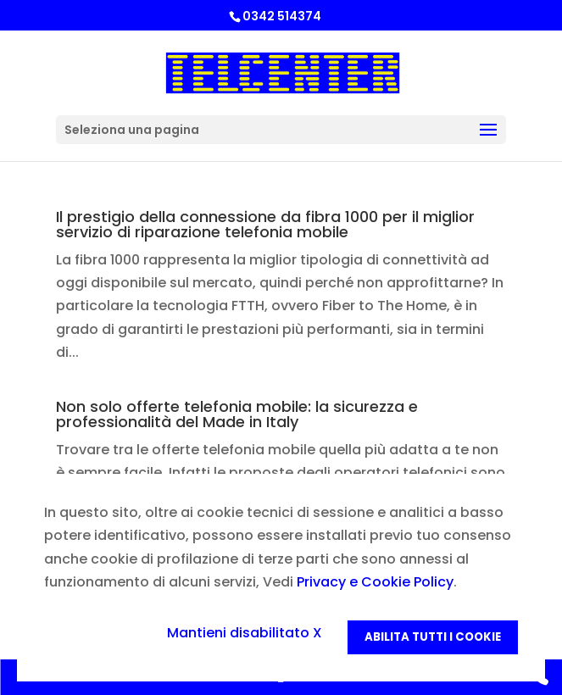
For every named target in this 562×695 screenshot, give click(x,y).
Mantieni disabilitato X (244, 632)
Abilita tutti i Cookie (432, 637)
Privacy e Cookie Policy (375, 582)
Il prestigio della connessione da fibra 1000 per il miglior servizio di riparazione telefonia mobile (265, 224)
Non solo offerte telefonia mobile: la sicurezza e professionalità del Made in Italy (237, 414)
